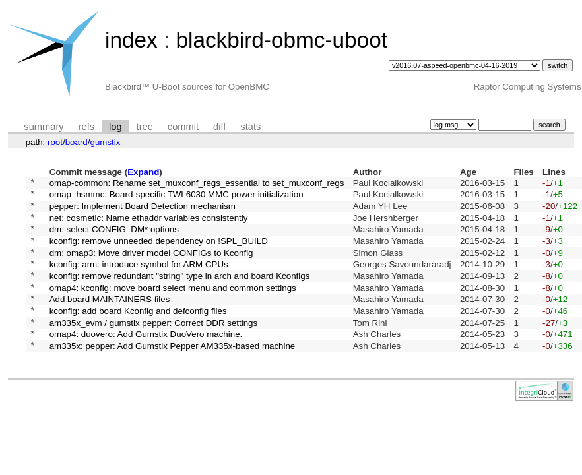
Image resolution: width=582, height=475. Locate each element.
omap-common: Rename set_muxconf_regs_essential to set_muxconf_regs (196, 184)
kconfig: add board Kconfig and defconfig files (138, 333)
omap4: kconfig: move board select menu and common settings (172, 306)
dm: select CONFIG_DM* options (114, 238)
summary (43, 126)
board (76, 142)
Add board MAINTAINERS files (109, 320)
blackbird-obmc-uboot (281, 40)
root (55, 142)
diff (219, 126)
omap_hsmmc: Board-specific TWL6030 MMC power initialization (176, 198)
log (115, 126)
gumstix (105, 142)
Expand (143, 172)
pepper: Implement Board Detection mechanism (142, 211)
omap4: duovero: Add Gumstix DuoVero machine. (146, 361)
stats (250, 126)
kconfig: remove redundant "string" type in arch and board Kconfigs (179, 293)
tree (145, 126)
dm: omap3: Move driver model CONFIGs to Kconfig (151, 265)
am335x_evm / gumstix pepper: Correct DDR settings (153, 347)
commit (183, 126)
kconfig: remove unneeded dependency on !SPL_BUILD (158, 252)
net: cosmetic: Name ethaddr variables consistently (148, 225)
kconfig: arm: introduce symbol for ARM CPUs (138, 279)
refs (86, 126)
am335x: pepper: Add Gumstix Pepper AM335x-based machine (172, 374)
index (131, 40)
